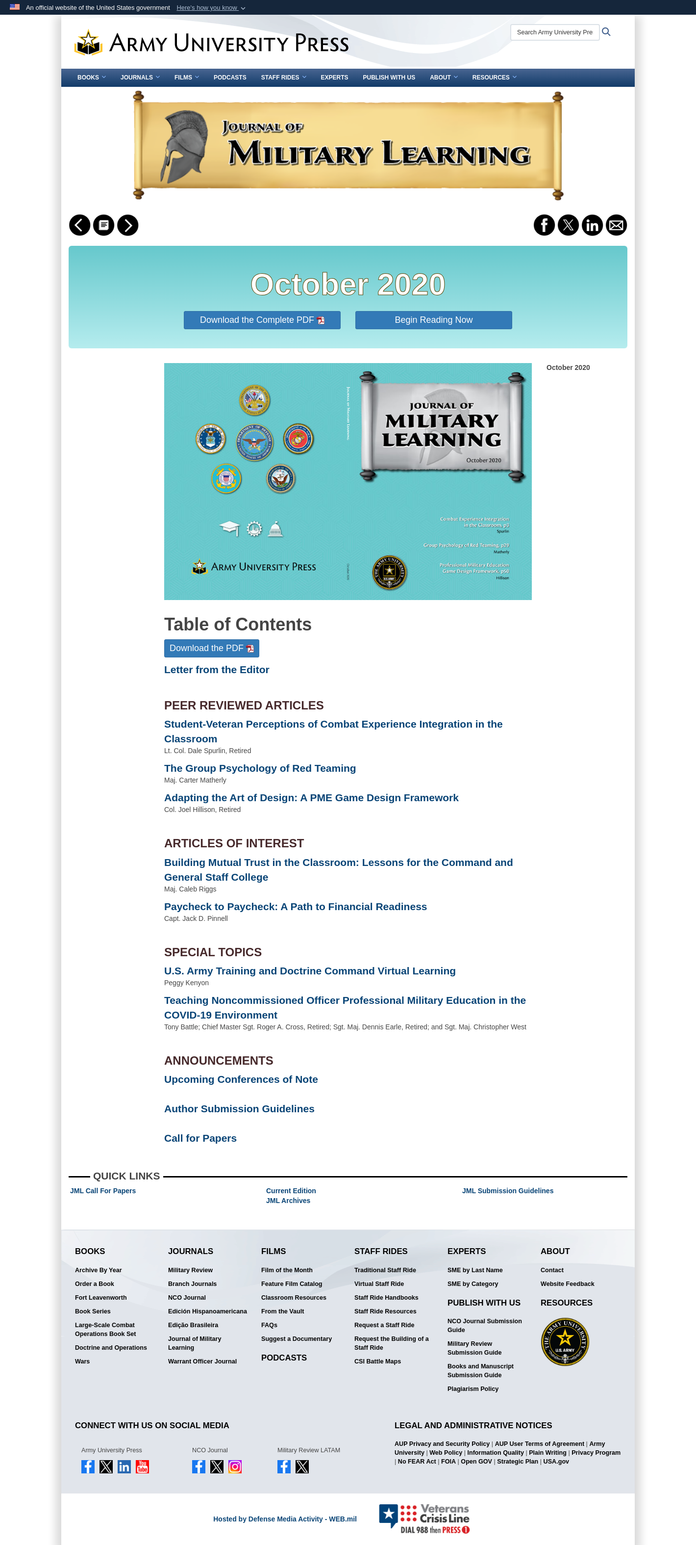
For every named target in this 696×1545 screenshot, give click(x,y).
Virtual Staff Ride (379, 1284)
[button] (212, 8)
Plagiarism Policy (472, 1389)
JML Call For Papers (103, 1191)
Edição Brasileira (193, 1325)
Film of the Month (287, 1270)
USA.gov (556, 1461)
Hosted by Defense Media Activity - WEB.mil (285, 1519)
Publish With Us (389, 77)
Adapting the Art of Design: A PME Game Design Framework (311, 797)
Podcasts (230, 77)
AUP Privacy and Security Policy (442, 1443)
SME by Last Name (475, 1270)
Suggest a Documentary (296, 1339)
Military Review (190, 1270)
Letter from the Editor (217, 669)
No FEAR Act (417, 1461)
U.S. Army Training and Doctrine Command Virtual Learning (310, 970)
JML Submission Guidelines (507, 1191)
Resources (494, 77)
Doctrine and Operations (111, 1347)
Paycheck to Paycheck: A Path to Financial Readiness (295, 906)
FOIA (448, 1461)
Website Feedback (568, 1284)
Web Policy (445, 1452)
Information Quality (495, 1452)
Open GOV (476, 1461)
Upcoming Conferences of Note (241, 1079)
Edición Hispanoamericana (207, 1311)
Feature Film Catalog (292, 1284)
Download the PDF (212, 648)
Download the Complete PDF (262, 320)
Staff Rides (283, 77)
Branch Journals (192, 1284)
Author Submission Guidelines (239, 1108)
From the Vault (282, 1311)
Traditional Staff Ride (385, 1270)
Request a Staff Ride (384, 1325)
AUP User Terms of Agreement (539, 1443)
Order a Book (94, 1284)
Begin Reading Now (433, 320)
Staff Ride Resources (385, 1311)
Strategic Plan (517, 1461)
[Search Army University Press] (555, 32)
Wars (82, 1361)
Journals (140, 77)
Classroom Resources (293, 1297)
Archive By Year (98, 1270)
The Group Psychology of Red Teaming (260, 768)
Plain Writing (548, 1452)
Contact (552, 1270)
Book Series (93, 1311)
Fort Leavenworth (101, 1297)
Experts (334, 77)
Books (91, 77)
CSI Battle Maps (377, 1361)
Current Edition (291, 1191)
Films (186, 77)
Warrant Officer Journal (202, 1361)
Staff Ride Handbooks (386, 1297)
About (444, 77)
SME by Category (472, 1284)
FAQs (269, 1325)
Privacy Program (596, 1452)
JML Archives (288, 1201)
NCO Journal (187, 1297)
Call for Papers (200, 1138)
